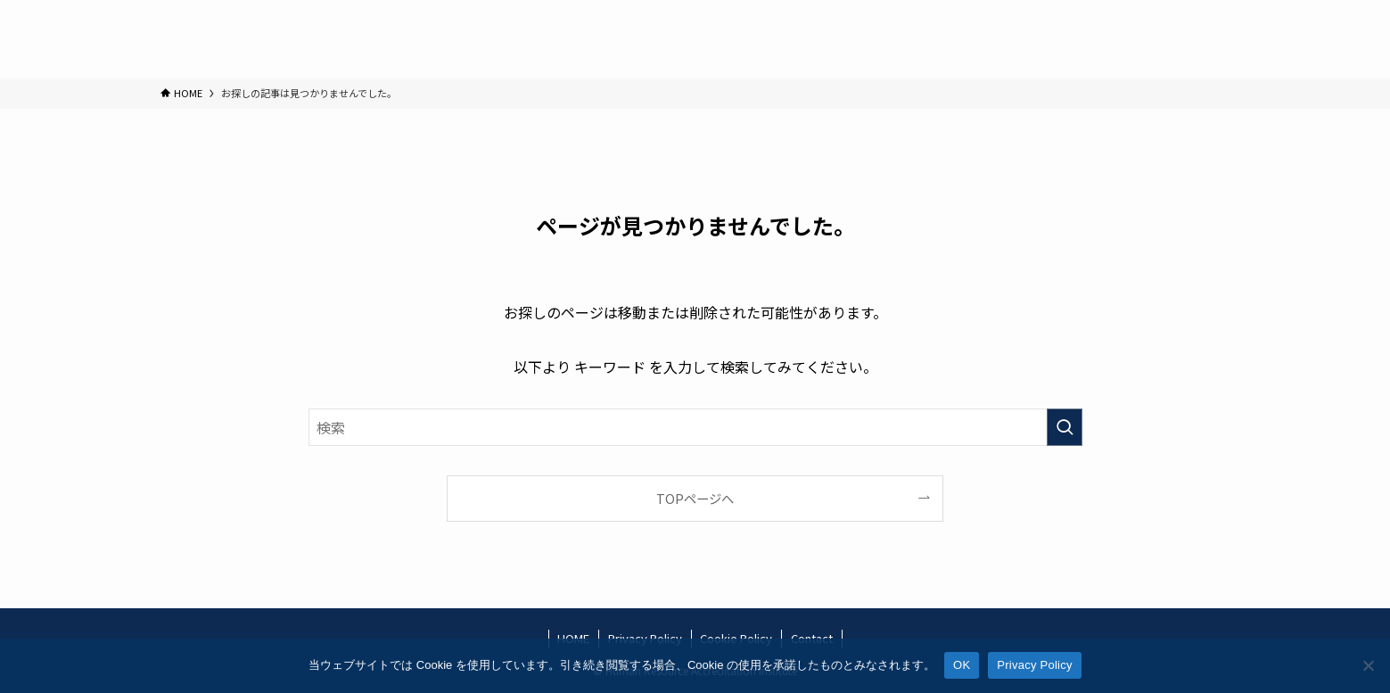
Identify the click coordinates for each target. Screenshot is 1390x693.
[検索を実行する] (1064, 427)
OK (961, 665)
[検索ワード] (695, 427)
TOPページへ (695, 498)
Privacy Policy (1034, 665)
